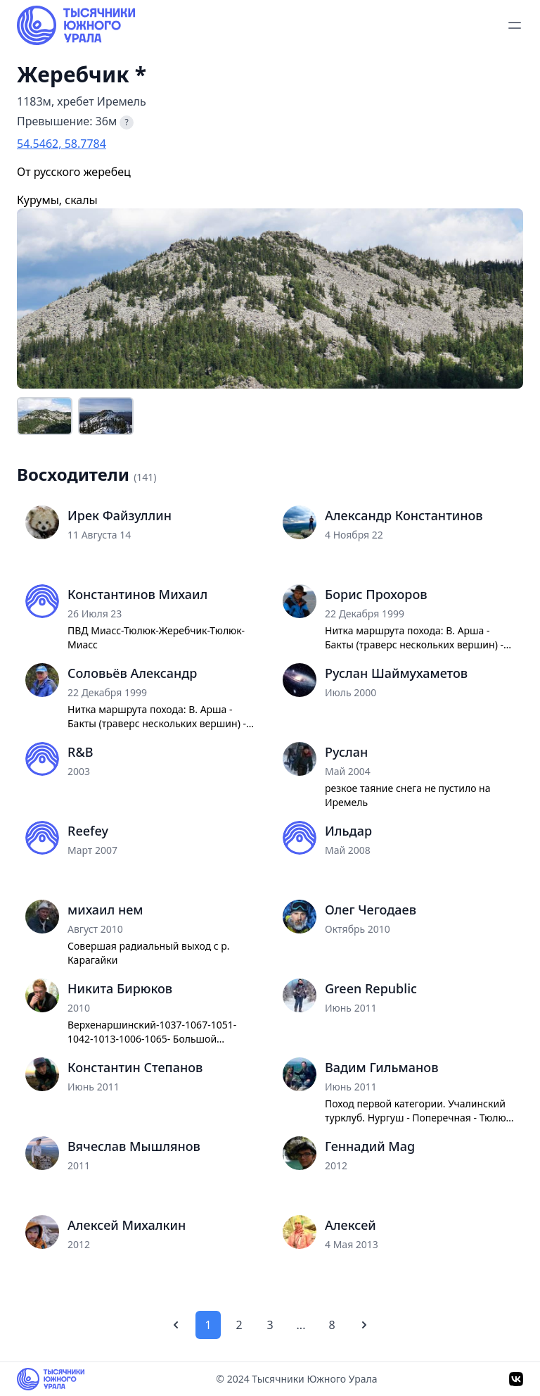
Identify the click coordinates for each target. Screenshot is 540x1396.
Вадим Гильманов (381, 1067)
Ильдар (348, 830)
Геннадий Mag (370, 1146)
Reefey (88, 830)
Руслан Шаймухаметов (396, 673)
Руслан (346, 751)
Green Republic (371, 988)
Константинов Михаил (137, 594)
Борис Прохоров (376, 594)
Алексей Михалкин (127, 1224)
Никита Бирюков (120, 988)
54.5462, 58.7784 (61, 143)
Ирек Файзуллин (120, 515)
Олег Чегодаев (370, 909)
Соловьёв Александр (132, 673)
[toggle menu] (514, 25)
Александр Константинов (404, 515)
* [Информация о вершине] (140, 74)
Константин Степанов (135, 1067)
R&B (80, 751)
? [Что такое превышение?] (127, 122)
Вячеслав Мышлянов (134, 1146)
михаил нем (105, 909)
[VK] (516, 1379)
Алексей (350, 1224)
